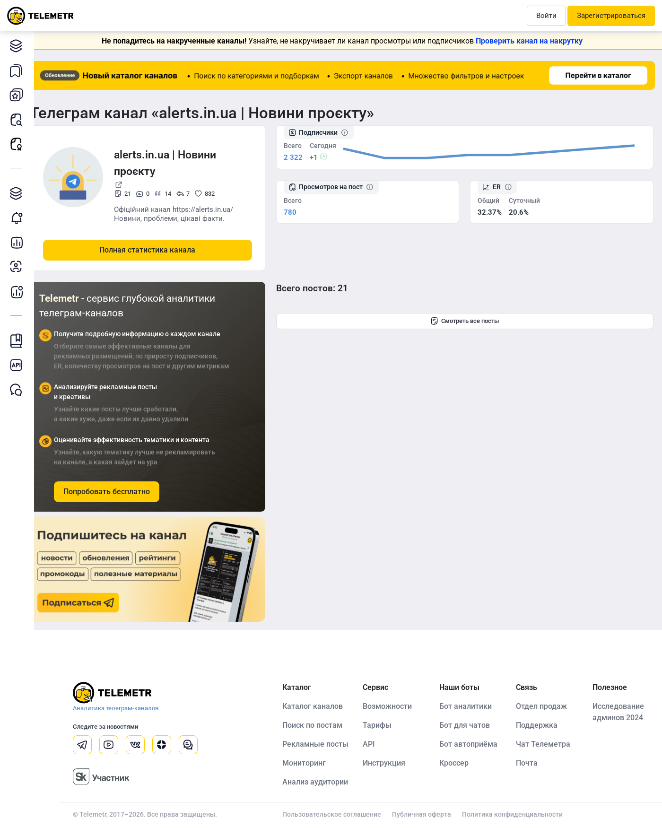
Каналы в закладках (18, 70)
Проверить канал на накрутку (535, 40)
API (376, 743)
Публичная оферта (429, 814)
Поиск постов (18, 119)
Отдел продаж (545, 705)
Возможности (394, 705)
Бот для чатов (470, 724)
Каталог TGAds (18, 193)
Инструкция (391, 762)
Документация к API (18, 365)
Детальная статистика (18, 242)
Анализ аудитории (18, 267)
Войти (546, 15)
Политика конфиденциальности (520, 814)
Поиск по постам (320, 724)
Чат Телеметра (547, 743)
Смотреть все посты (470, 320)
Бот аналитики (18, 291)
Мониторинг (18, 217)
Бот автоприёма (474, 743)
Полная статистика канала (159, 249)
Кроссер (459, 762)
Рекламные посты (18, 144)
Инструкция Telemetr (18, 340)
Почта (530, 762)
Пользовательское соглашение (339, 814)
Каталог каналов (18, 45)
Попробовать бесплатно (118, 491)
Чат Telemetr (18, 390)
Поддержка (540, 724)
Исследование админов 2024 (620, 711)
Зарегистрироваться (611, 15)
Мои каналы (18, 94)
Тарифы (384, 724)
